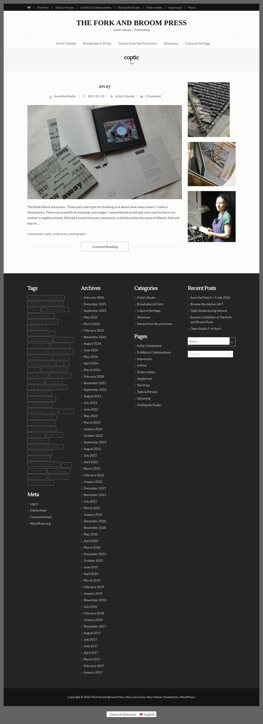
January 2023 (93, 429)
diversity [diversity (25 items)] (39, 357)
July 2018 (90, 607)
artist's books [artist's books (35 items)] (46, 297)
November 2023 (95, 383)
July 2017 (90, 639)
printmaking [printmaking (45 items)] (45, 446)
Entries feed (38, 510)
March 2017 (92, 659)
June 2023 (91, 409)
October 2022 (93, 436)
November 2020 (95, 528)
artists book (35, 233)
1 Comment (153, 96)
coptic (48, 233)
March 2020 (92, 547)
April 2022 (91, 462)
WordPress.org (40, 523)
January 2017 (93, 672)
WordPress (187, 697)
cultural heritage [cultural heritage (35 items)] (50, 351)
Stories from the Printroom (137, 43)
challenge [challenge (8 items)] (63, 339)
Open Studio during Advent (208, 311)
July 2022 (90, 455)
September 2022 (95, 442)
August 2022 (92, 449)
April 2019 (91, 574)
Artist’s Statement (149, 346)
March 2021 (92, 508)
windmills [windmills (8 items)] (37, 476)
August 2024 (92, 343)
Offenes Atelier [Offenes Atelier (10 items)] (42, 417)
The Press (43, 7)
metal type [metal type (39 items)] (42, 410)
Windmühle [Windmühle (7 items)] (58, 477)
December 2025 (95, 304)
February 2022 (94, 475)
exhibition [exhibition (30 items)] (41, 363)
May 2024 (91, 357)
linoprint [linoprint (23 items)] (39, 405)
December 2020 (95, 521)
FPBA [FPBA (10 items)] (33, 369)
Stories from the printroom (154, 324)
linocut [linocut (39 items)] (39, 393)
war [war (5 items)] (66, 465)
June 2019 (91, 567)
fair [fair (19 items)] (62, 364)
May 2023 (91, 416)
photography (77, 233)
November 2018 (95, 600)
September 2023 (95, 390)
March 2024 (92, 370)
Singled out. (145, 379)
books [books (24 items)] (36, 327)
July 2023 (90, 403)
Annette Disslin (65, 96)
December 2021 (95, 488)
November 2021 (95, 495)
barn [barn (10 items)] (34, 309)
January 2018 (93, 620)
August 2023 (92, 396)
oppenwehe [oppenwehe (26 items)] (41, 429)
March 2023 (92, 422)
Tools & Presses (64, 7)
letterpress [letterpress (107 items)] (47, 387)
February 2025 (94, 330)
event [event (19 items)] (61, 358)
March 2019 (92, 580)
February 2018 (94, 613)
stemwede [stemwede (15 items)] (39, 458)
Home (191, 7)
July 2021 (90, 501)
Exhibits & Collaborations (96, 7)
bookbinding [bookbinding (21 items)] (42, 322)
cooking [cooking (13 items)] (61, 345)
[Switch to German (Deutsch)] (122, 714)
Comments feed (41, 517)
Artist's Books (124, 96)
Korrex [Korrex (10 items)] (35, 381)
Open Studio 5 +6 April (205, 328)
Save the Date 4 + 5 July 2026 (210, 297)
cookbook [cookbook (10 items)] (38, 345)
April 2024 (91, 363)
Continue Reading (105, 247)
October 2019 (93, 561)
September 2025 (95, 311)
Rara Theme (154, 697)
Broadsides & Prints (97, 43)
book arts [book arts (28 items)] (41, 315)
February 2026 (94, 297)
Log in (34, 504)
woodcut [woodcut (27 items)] (40, 483)
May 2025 (91, 317)
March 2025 (92, 324)
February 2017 (94, 666)
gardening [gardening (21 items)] (54, 369)
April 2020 (91, 541)
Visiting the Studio (129, 7)
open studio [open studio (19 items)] (41, 423)
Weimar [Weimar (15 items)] (36, 471)
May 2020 (91, 534)
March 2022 (92, 468)
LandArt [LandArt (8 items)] (54, 381)
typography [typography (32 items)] (43, 464)
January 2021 (93, 514)
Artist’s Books (66, 43)
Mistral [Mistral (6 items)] (66, 411)
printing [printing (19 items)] (38, 441)
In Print (142, 365)
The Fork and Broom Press (131, 23)
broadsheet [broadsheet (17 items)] (41, 333)
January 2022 (93, 482)
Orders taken (154, 7)
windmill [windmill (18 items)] (58, 471)
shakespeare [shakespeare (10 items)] (39, 452)
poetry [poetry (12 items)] (54, 434)
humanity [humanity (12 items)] (60, 375)
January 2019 (93, 593)
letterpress (60, 233)
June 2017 (91, 646)
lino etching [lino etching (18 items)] (41, 399)
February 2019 (94, 587)
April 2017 (91, 653)
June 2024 (91, 350)
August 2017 (92, 633)
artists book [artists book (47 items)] (45, 303)
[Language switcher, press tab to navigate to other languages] (210, 354)
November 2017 (95, 626)
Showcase (171, 43)
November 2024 (95, 337)
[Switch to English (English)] (147, 714)
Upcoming (143, 398)
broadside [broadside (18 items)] (39, 339)
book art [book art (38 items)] (55, 309)
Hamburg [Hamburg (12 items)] (37, 375)
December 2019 (95, 554)
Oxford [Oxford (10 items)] (36, 434)
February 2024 (94, 376)
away (105, 86)
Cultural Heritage (197, 43)
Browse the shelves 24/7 (206, 304)
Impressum (175, 7)
